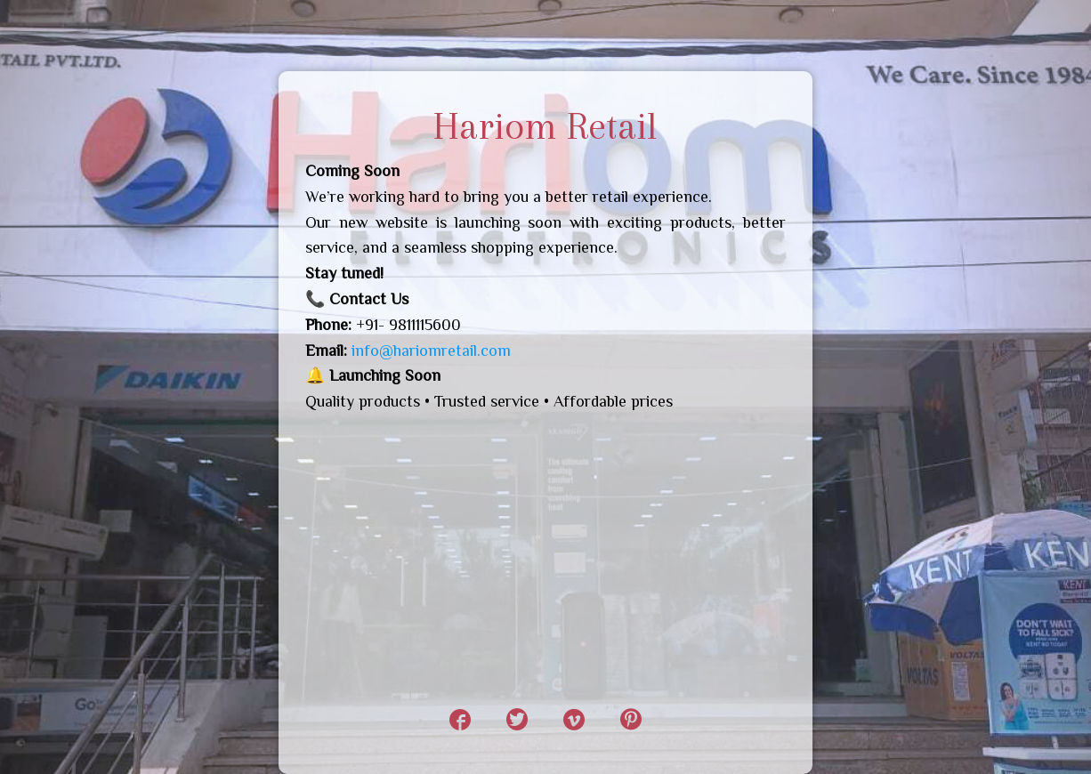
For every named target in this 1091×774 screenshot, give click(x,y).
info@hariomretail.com (431, 350)
